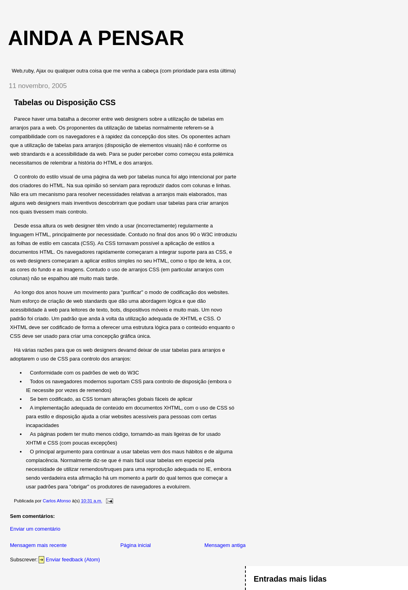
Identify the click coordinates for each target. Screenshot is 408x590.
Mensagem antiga (224, 545)
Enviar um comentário (35, 529)
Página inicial (135, 545)
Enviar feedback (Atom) (73, 560)
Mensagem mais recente (38, 545)
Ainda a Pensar (96, 37)
